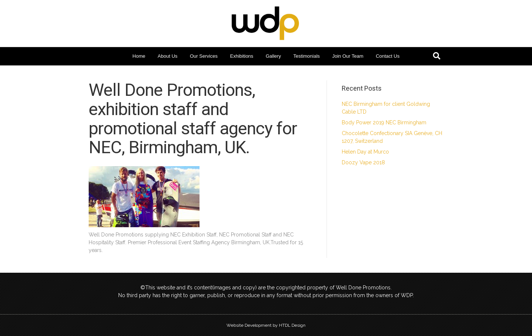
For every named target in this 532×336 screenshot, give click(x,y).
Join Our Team (347, 56)
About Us (167, 56)
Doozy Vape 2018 (363, 162)
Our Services (204, 56)
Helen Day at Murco (365, 152)
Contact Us (387, 56)
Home (139, 56)
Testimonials (306, 56)
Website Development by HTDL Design (266, 325)
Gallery (273, 56)
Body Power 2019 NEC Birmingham (384, 122)
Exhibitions (241, 56)
